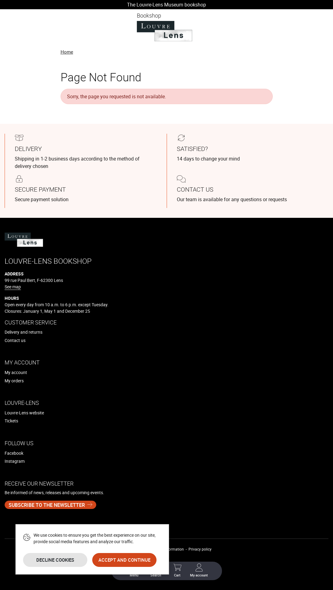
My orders (14, 381)
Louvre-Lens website (24, 413)
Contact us (15, 340)
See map (13, 287)
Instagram (15, 461)
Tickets (11, 421)
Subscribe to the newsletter (47, 505)
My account (16, 372)
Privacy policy (200, 549)
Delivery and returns (23, 332)
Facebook (14, 453)
